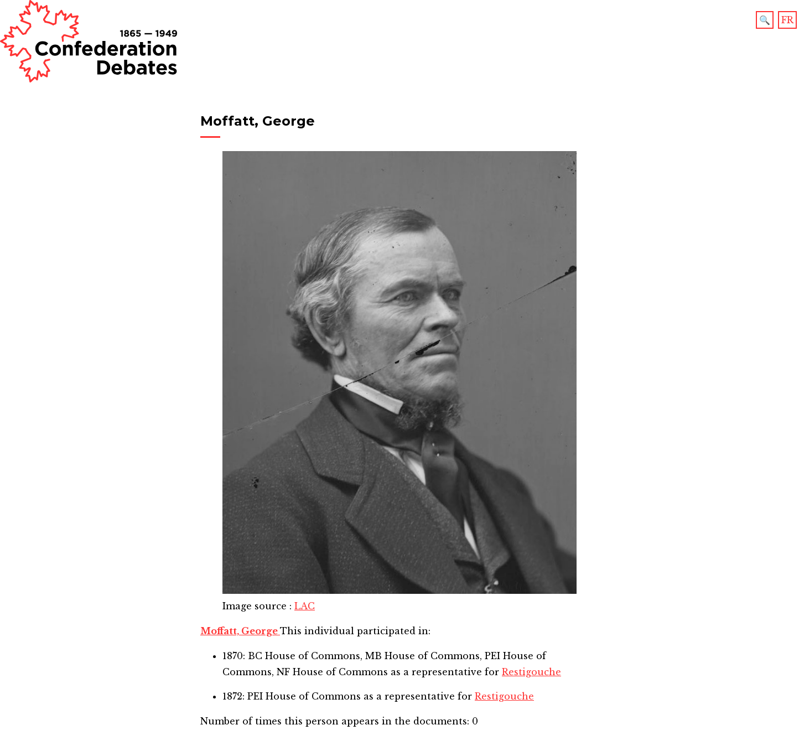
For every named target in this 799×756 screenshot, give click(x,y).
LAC (304, 606)
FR (787, 19)
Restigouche (531, 671)
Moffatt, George (240, 630)
